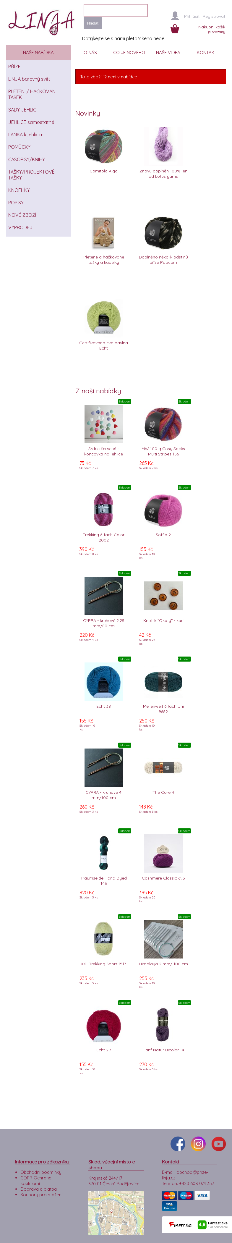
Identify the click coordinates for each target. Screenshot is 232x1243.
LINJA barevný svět (29, 79)
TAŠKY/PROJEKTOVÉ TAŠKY (31, 175)
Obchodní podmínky (40, 1161)
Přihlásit (191, 16)
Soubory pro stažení (41, 1184)
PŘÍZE (14, 66)
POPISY (16, 203)
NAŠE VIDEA (168, 52)
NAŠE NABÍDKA (38, 52)
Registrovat (214, 16)
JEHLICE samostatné (31, 122)
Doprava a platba (38, 1178)
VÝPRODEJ (20, 227)
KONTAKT (207, 52)
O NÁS (90, 52)
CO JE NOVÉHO (129, 52)
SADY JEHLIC (22, 110)
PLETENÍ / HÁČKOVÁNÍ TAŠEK (32, 94)
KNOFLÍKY (19, 190)
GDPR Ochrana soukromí (35, 1169)
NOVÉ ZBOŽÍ (22, 215)
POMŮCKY (19, 147)
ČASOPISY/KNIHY (26, 159)
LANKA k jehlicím (25, 135)
